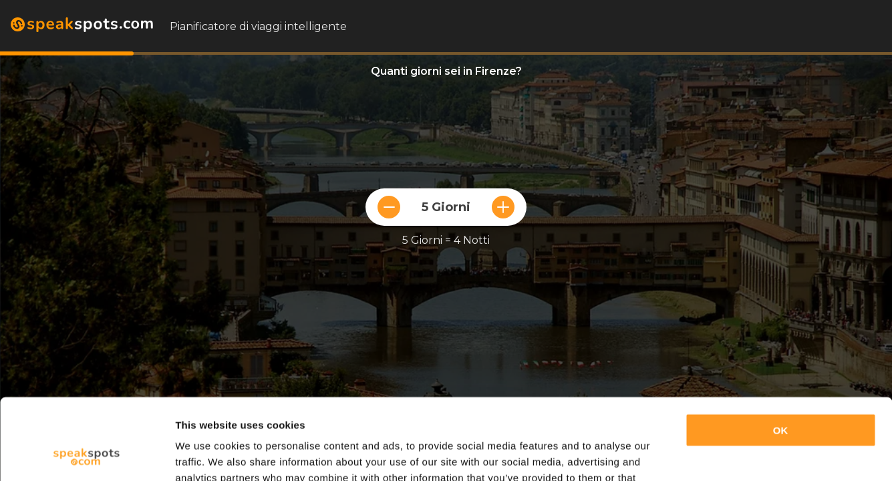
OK (780, 354)
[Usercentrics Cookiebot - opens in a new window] (86, 455)
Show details (206, 454)
